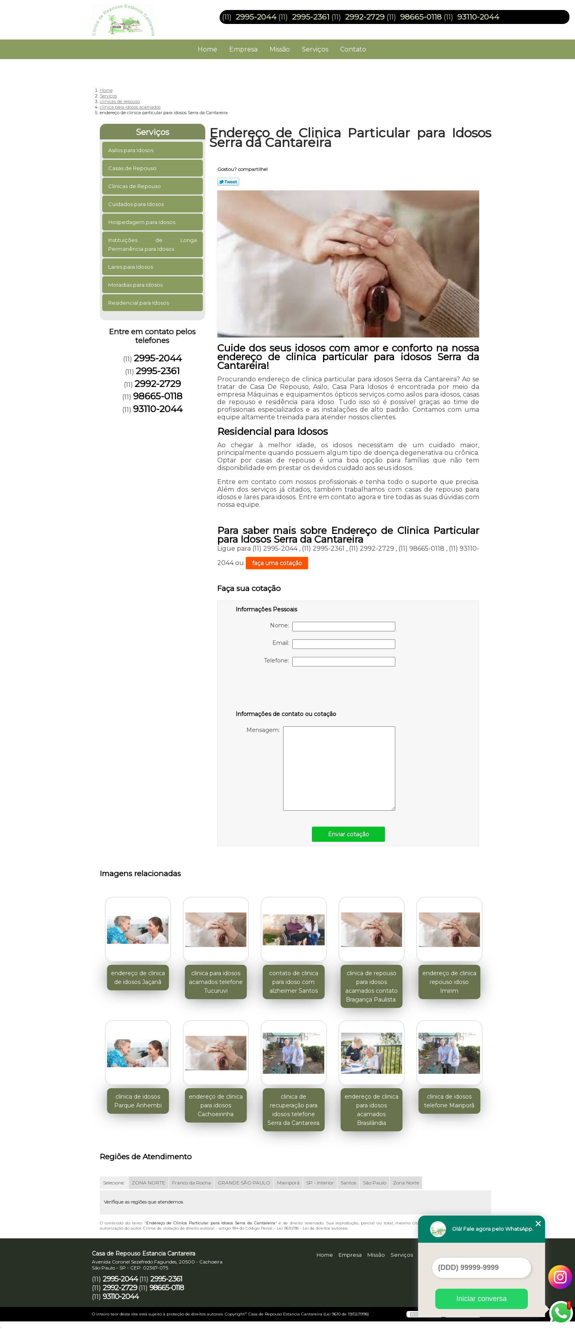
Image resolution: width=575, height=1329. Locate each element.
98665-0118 (421, 17)
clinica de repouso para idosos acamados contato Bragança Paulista (371, 986)
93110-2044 (478, 17)
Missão (280, 49)
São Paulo (374, 1183)
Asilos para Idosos (131, 150)
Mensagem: (320, 768)
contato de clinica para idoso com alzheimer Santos (293, 982)
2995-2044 (256, 17)
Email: (333, 644)
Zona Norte (406, 1183)
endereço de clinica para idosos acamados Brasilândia (372, 1110)
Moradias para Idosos (136, 285)
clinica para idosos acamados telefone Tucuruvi (216, 982)
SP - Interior (320, 1183)
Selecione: (114, 1183)
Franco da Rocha (191, 1183)
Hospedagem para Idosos (142, 222)
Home (207, 49)
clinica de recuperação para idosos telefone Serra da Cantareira (293, 1110)
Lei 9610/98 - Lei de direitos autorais (312, 1228)
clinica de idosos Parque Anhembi (138, 1101)
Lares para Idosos (131, 267)
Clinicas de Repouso (135, 186)
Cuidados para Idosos (136, 204)
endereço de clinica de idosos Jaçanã (138, 978)
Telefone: (329, 661)
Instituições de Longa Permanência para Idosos (152, 244)
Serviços (315, 49)
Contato (353, 49)
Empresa (243, 49)
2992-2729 (365, 17)
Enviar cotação (348, 834)
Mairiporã (288, 1183)
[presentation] (286, 690)
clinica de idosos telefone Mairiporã (449, 1101)
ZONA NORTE (148, 1183)
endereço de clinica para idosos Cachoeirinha (216, 1105)
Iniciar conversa (481, 1299)
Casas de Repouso (133, 168)
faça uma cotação (277, 563)
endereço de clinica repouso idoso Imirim (449, 982)
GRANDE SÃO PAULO (244, 1183)
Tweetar (228, 182)
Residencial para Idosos (139, 303)
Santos (348, 1183)
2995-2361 (310, 17)
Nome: (332, 626)
